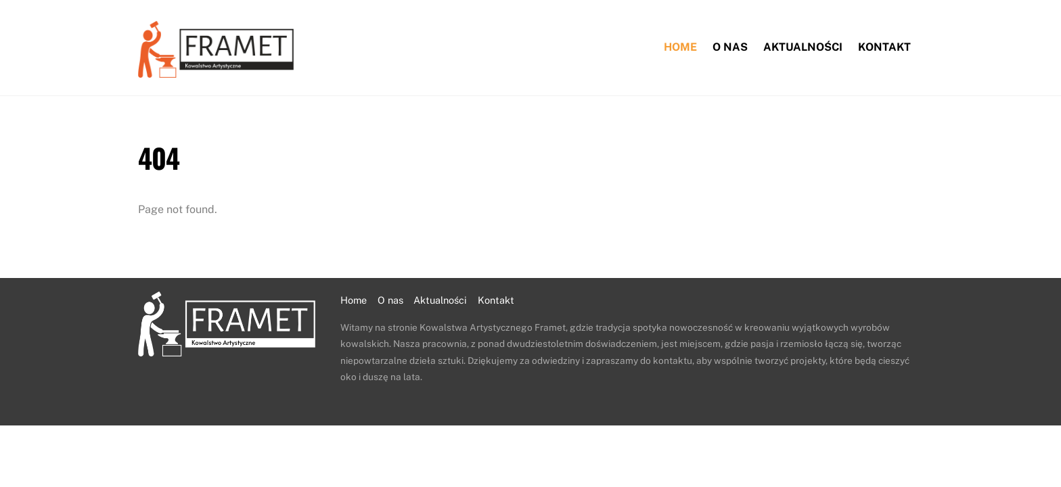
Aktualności (802, 47)
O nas (730, 47)
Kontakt (884, 47)
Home (680, 47)
